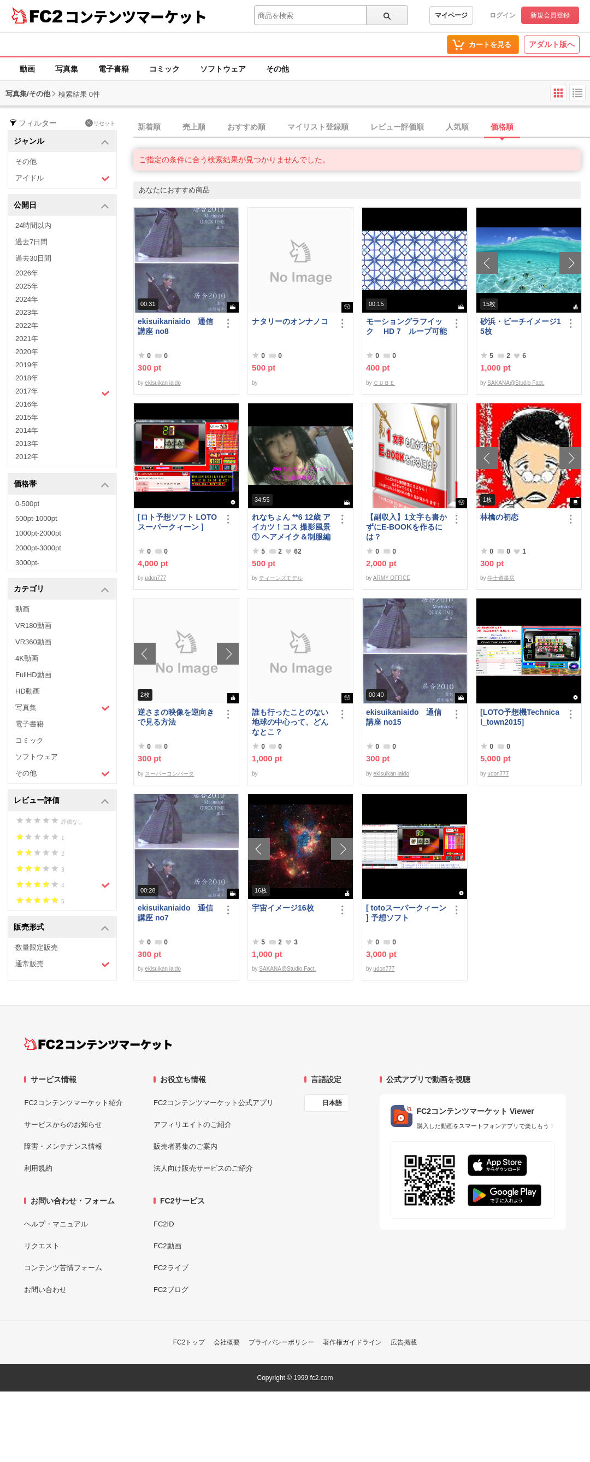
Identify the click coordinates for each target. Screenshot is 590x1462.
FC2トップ (189, 1342)
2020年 (26, 352)
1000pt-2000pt (38, 533)
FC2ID (164, 1224)
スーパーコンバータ (169, 774)
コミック (164, 68)
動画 (27, 68)
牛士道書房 (501, 578)
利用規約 (38, 1168)
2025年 (26, 286)
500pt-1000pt (36, 518)
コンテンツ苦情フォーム (63, 1268)
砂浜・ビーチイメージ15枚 (520, 326)
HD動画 (27, 691)
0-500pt (27, 504)
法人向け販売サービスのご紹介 (203, 1168)
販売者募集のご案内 (185, 1146)
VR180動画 (33, 625)
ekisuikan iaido (163, 383)
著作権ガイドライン (352, 1342)
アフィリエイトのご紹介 (193, 1124)
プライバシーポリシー (281, 1342)
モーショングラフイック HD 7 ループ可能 (406, 326)
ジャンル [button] (61, 142)
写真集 (66, 68)
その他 (277, 68)
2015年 (26, 417)
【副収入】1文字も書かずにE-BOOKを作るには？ (406, 527)
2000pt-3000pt (38, 548)
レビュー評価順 (397, 126)
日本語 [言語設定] (332, 1103)
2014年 (26, 430)
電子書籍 (113, 68)
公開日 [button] (61, 206)
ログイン (502, 15)
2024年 (26, 299)
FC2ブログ (171, 1289)
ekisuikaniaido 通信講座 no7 (175, 912)
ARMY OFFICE (391, 578)
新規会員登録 (550, 15)
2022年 (26, 325)
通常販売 (62, 964)
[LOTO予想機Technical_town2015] (519, 717)
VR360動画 (33, 642)
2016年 (26, 404)
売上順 (193, 126)
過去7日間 (31, 242)
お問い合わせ (45, 1289)
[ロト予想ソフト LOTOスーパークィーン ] (177, 522)
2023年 (26, 312)
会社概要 (227, 1342)
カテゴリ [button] (61, 589)
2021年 (26, 338)
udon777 (155, 578)
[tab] (361, 127)
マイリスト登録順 (318, 126)
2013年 (26, 443)
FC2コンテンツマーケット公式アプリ (214, 1103)
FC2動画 (167, 1246)
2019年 (26, 365)
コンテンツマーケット (136, 16)
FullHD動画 (33, 675)
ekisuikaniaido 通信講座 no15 (403, 717)
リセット (100, 123)
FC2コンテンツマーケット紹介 (73, 1103)
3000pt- (27, 563)
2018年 (26, 378)
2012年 (26, 457)
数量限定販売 (36, 947)
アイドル (62, 178)
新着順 (149, 126)
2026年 (26, 273)
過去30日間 (33, 258)
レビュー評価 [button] (61, 801)
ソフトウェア (223, 68)
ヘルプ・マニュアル (56, 1224)
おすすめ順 (246, 126)
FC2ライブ (171, 1268)
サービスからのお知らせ (63, 1124)
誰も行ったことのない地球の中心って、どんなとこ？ (290, 722)
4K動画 (26, 658)
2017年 (62, 392)
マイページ (451, 15)
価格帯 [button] (61, 484)
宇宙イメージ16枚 (283, 907)
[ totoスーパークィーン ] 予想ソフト (406, 912)
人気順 (457, 126)
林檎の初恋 (499, 517)
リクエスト (42, 1246)
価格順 (502, 126)
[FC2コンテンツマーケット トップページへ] (98, 1044)
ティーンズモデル (281, 578)
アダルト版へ (552, 44)
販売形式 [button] (61, 928)
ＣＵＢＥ (384, 383)
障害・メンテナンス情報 (63, 1146)
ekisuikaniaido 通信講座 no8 (175, 326)
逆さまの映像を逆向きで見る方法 (176, 717)
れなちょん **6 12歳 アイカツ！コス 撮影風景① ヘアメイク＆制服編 (291, 527)
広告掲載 (404, 1342)
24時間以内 (33, 225)
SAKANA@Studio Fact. (515, 383)
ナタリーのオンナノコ (290, 321)
